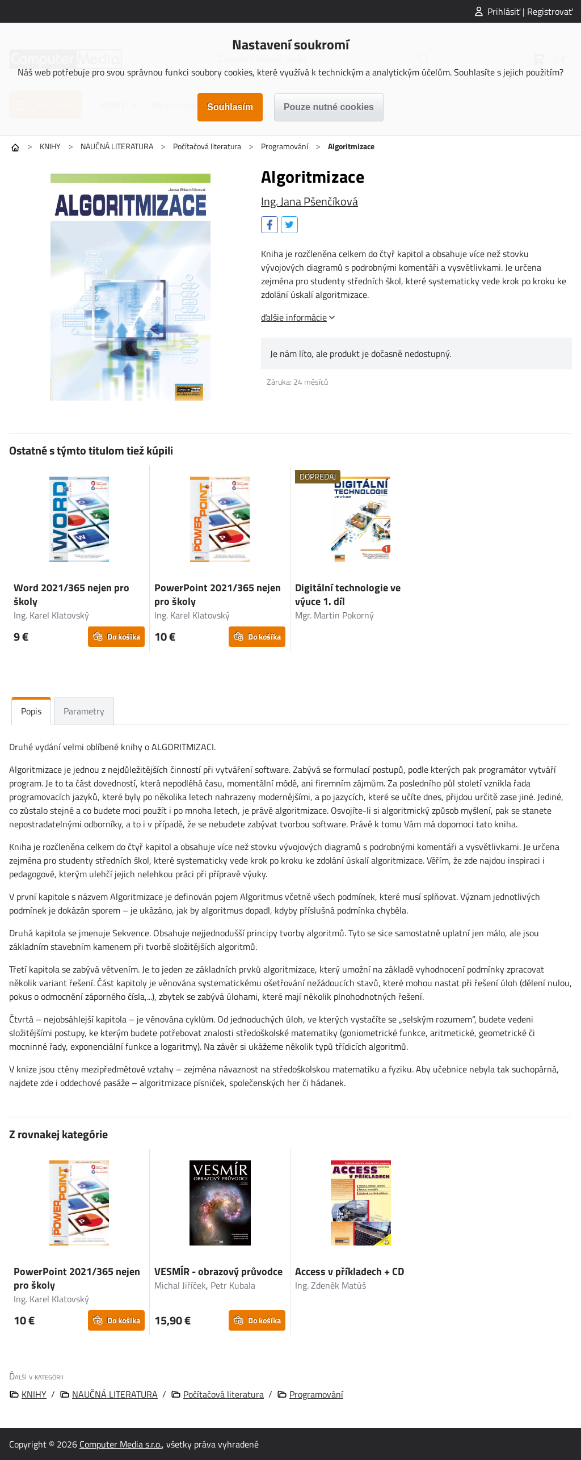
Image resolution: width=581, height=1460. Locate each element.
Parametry (84, 711)
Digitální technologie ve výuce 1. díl (348, 594)
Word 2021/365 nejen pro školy (71, 594)
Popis (31, 711)
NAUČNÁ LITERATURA (117, 146)
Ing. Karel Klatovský (51, 615)
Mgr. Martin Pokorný (334, 615)
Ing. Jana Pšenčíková (309, 201)
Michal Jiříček (180, 1285)
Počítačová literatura (207, 146)
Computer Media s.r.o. (120, 1444)
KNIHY (50, 146)
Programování (284, 146)
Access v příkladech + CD (349, 1271)
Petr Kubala (232, 1285)
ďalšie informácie (294, 317)
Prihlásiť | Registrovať (529, 11)
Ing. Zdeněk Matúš (330, 1285)
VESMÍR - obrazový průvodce (218, 1271)
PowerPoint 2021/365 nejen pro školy (217, 594)
